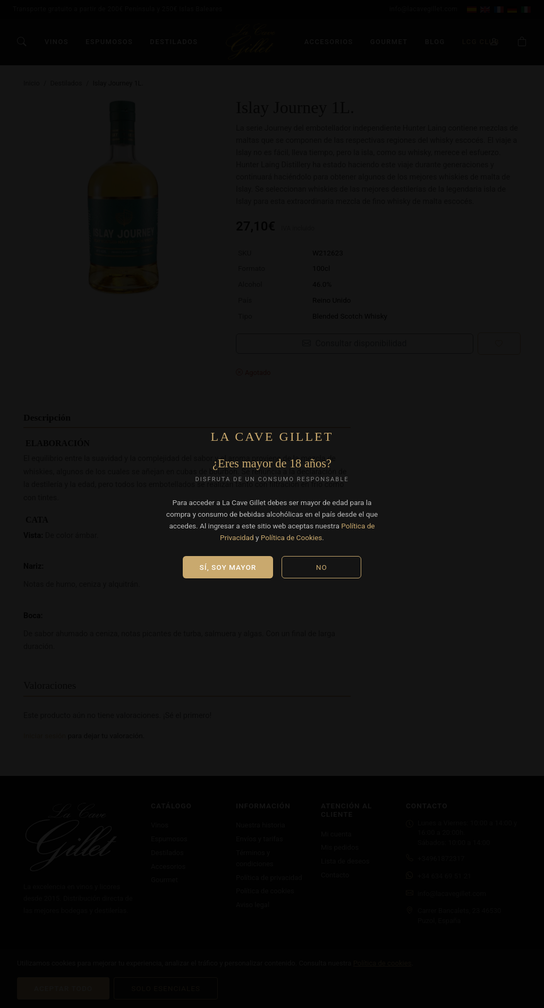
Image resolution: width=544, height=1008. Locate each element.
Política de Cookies (291, 537)
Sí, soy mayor (228, 567)
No (321, 567)
